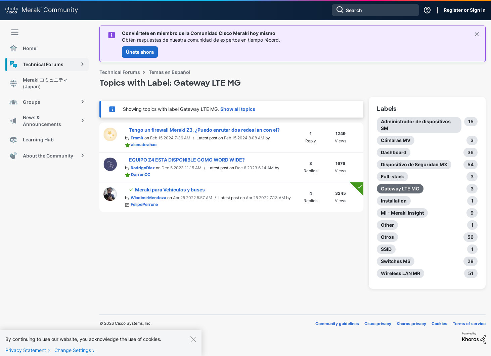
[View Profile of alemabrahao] (144, 144)
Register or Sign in (465, 10)
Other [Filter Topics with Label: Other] (387, 225)
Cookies (439, 323)
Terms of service (469, 323)
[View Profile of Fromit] (137, 137)
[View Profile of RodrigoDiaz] (143, 167)
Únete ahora (140, 52)
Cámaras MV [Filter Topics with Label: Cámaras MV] (395, 140)
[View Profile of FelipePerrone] (144, 204)
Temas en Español (169, 72)
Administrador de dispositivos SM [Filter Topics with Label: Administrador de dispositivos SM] (416, 125)
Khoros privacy (411, 323)
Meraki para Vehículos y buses (170, 189)
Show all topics (237, 109)
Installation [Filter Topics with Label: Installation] (394, 201)
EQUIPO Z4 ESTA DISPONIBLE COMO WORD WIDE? (187, 160)
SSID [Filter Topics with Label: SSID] (386, 249)
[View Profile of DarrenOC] (140, 174)
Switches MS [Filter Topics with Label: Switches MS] (395, 261)
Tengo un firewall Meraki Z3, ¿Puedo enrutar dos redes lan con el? (204, 130)
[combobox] (375, 10)
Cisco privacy (377, 323)
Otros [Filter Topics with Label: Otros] (387, 237)
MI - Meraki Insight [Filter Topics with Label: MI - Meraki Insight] (402, 213)
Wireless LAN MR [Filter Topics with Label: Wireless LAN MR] (400, 273)
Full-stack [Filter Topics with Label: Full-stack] (392, 176)
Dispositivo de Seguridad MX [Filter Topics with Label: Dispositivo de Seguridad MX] (414, 164)
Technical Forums (119, 72)
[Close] (193, 344)
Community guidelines (337, 323)
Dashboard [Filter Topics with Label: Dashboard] (393, 152)
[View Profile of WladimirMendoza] (148, 197)
